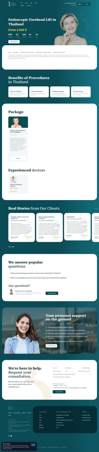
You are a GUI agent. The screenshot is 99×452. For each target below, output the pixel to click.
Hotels (9, 415)
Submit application (14, 41)
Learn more (9, 448)
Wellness (22, 5)
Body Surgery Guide (86, 420)
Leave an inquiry (59, 391)
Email (61, 385)
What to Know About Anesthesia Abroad (64, 420)
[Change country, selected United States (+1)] (83, 367)
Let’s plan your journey (51, 345)
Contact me (73, 5)
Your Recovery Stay (60, 425)
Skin (36, 2)
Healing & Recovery (60, 417)
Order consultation (52, 293)
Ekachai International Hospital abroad (18, 220)
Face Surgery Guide (86, 415)
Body (31, 2)
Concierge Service (17, 412)
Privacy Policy (84, 387)
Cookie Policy (64, 447)
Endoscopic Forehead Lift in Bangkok (17, 131)
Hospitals (29, 412)
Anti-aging (29, 5)
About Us (10, 412)
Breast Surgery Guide (86, 417)
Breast (26, 2)
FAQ (57, 427)
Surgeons (24, 412)
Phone (66, 385)
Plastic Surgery (59, 422)
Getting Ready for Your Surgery (62, 415)
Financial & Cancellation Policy (54, 447)
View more (11, 246)
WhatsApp (56, 385)
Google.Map (10, 428)
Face (22, 2)
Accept (33, 444)
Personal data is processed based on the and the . (70, 387)
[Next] (95, 208)
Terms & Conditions (74, 387)
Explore (18, 158)
